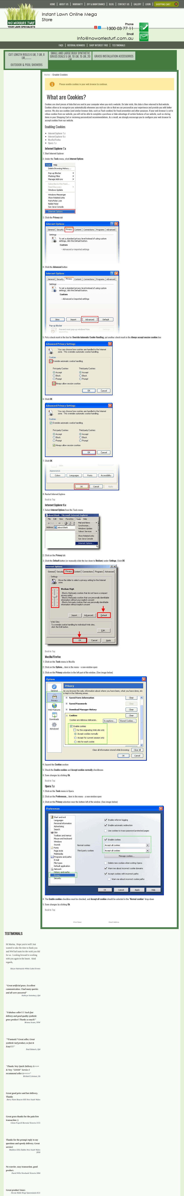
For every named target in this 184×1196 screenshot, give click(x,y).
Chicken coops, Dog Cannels (80, 993)
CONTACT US (123, 4)
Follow (121, 13)
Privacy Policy (60, 1180)
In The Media (103, 1177)
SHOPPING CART (163, 4)
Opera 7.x (59, 121)
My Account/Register (107, 1149)
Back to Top (57, 478)
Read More (11, 1178)
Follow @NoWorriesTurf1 (125, 13)
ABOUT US (63, 4)
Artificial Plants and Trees (39, 993)
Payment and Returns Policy (67, 1177)
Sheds (143, 989)
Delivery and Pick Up (63, 1152)
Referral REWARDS (76, 32)
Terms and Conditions (64, 1173)
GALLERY (137, 4)
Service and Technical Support (68, 1159)
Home (54, 54)
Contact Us (59, 1149)
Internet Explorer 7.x (64, 112)
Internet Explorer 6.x (64, 115)
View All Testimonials (32, 347)
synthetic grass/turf (69, 979)
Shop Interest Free (98, 32)
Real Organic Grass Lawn (27, 939)
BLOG (111, 4)
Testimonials (118, 32)
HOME (52, 4)
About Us (101, 1173)
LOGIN (148, 4)
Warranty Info (60, 1155)
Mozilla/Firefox (61, 118)
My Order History (105, 1162)
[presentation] (85, 1136)
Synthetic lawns (154, 936)
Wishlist (100, 1155)
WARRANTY (78, 4)
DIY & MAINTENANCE (96, 4)
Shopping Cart (104, 1152)
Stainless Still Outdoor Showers (114, 989)
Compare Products (106, 1159)
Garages (156, 989)
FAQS (61, 32)
